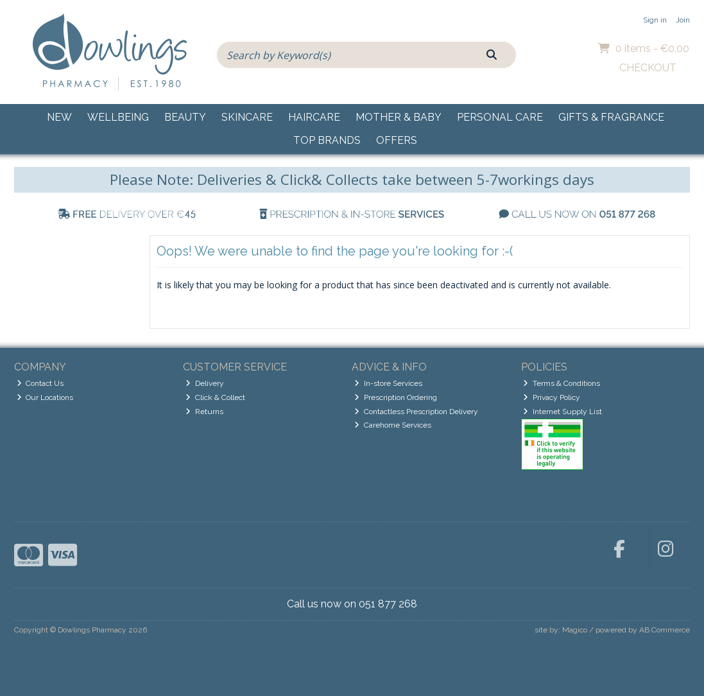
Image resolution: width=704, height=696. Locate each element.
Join (683, 19)
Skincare (247, 117)
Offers (396, 140)
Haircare (314, 117)
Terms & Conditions (561, 383)
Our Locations (45, 397)
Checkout (647, 68)
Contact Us (40, 383)
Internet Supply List (562, 411)
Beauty (185, 117)
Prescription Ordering (395, 397)
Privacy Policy (551, 397)
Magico (574, 629)
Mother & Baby (399, 117)
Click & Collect (215, 397)
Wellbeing (118, 117)
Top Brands (327, 140)
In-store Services (388, 383)
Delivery (204, 383)
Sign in (655, 19)
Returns (204, 411)
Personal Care (500, 117)
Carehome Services (392, 425)
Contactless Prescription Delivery (416, 411)
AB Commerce (664, 629)
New (59, 117)
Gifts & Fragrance (611, 117)
